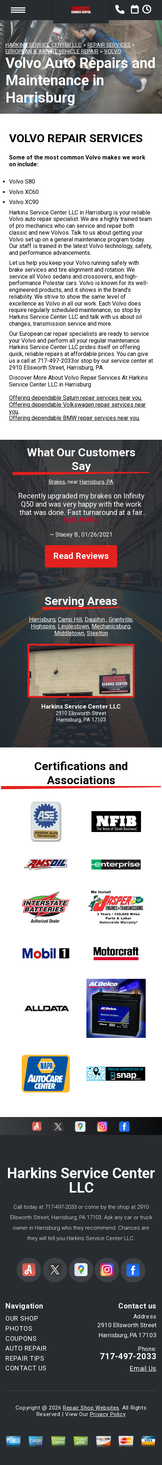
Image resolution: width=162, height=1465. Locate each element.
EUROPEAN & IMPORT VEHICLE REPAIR (51, 51)
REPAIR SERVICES (109, 45)
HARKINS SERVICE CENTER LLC (43, 45)
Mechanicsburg (110, 626)
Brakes (57, 482)
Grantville (120, 619)
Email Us (143, 1368)
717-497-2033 (55, 360)
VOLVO (112, 51)
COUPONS (21, 1338)
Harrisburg (42, 619)
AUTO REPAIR (26, 1348)
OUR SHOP (21, 1318)
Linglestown (73, 626)
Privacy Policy (107, 1414)
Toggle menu (18, 10)
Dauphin (95, 619)
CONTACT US (26, 1368)
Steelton (97, 633)
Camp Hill (70, 619)
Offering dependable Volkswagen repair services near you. (77, 408)
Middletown (69, 633)
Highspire (43, 626)
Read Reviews (81, 556)
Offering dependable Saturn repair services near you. (75, 397)
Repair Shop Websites (91, 1408)
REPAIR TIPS (24, 1358)
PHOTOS (18, 1328)
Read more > (81, 520)
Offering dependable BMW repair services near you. (74, 418)
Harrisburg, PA (96, 482)
